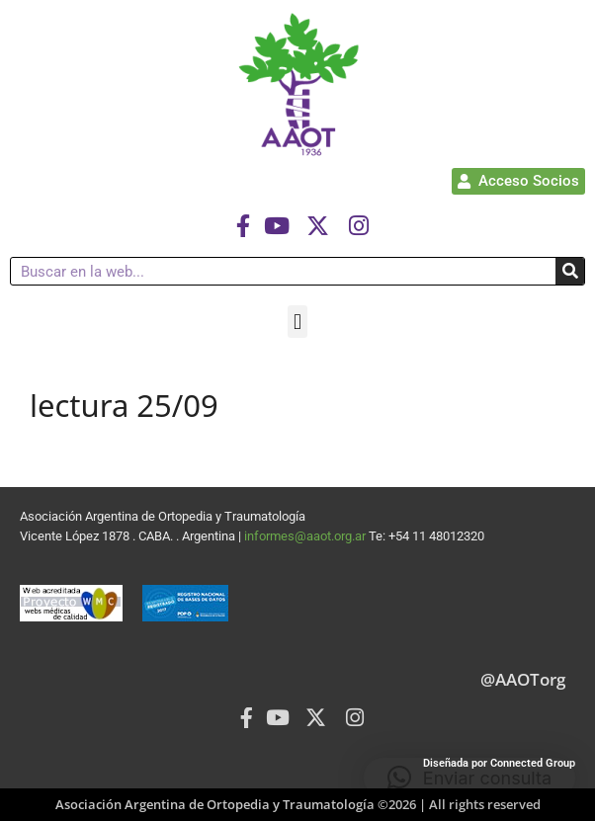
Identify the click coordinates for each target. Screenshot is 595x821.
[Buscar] (569, 271)
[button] (297, 321)
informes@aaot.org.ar (306, 536)
